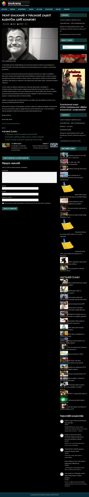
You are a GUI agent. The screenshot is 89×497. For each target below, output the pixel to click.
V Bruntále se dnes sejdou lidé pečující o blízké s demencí (75, 475)
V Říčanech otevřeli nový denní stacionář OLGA (21, 134)
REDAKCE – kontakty (66, 126)
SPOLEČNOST (22, 9)
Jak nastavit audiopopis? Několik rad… (75, 462)
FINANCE (12, 9)
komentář (5, 171)
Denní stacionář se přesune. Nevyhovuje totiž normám (24, 140)
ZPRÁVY (21, 24)
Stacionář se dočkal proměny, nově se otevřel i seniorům (25, 137)
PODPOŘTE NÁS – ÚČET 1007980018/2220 (72, 23)
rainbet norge (69, 421)
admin (14, 24)
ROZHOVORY (49, 9)
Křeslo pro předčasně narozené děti (75, 422)
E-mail (4, 192)
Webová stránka (7, 197)
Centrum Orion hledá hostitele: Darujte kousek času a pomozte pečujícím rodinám (74, 437)
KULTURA (39, 9)
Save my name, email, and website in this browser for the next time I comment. (27, 203)
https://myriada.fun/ (70, 107)
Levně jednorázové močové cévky (70, 34)
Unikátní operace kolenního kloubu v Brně (74, 450)
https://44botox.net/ (71, 461)
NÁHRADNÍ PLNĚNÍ (65, 130)
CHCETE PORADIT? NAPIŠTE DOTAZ (70, 20)
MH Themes (56, 495)
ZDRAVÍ (31, 9)
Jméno (4, 186)
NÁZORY (58, 9)
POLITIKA (4, 9)
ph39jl (66, 435)
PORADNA (67, 9)
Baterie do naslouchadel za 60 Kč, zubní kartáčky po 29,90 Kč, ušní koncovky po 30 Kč (73, 29)
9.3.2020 (7, 24)
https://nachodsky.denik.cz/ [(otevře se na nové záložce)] (11, 124)
